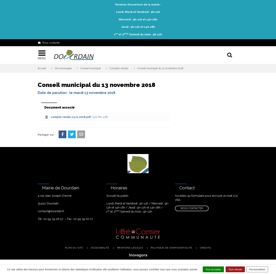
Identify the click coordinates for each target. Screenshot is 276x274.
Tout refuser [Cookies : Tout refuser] (235, 269)
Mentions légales (130, 247)
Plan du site (74, 247)
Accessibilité (100, 247)
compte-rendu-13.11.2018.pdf (76, 117)
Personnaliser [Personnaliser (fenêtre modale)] (257, 269)
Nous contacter (192, 208)
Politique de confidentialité (171, 247)
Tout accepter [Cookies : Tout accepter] (213, 269)
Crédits (205, 247)
